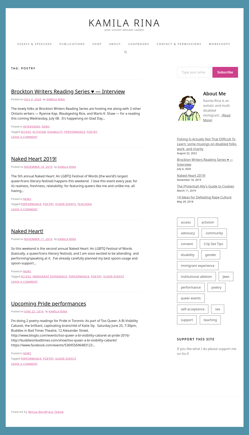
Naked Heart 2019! (34, 158)
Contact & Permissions (179, 44)
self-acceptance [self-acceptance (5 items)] (192, 309)
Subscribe (225, 72)
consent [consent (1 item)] (187, 244)
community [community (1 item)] (214, 233)
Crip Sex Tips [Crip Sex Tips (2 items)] (213, 244)
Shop (97, 44)
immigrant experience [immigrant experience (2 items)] (198, 265)
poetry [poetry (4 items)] (216, 287)
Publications (72, 44)
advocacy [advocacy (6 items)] (188, 233)
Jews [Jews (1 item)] (226, 276)
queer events (65, 204)
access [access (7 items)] (186, 222)
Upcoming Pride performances (48, 303)
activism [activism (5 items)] (207, 222)
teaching (84, 204)
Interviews (31, 126)
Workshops (219, 44)
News (46, 126)
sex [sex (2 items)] (217, 309)
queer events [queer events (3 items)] (191, 298)
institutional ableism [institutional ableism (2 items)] (196, 276)
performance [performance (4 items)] (191, 287)
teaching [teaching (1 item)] (210, 320)
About (115, 44)
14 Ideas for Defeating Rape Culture (204, 197)
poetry (92, 132)
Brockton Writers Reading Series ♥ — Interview (68, 91)
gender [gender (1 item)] (210, 255)
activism (39, 132)
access (26, 132)
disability (55, 132)
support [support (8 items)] (187, 320)
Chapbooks (138, 44)
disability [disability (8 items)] (188, 255)
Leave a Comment (24, 137)
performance (74, 132)
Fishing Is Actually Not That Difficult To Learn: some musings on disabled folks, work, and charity (207, 144)
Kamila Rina (124, 23)
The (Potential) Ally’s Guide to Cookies (205, 186)
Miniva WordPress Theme (46, 412)
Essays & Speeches (34, 44)
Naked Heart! (27, 231)
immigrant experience (50, 276)
